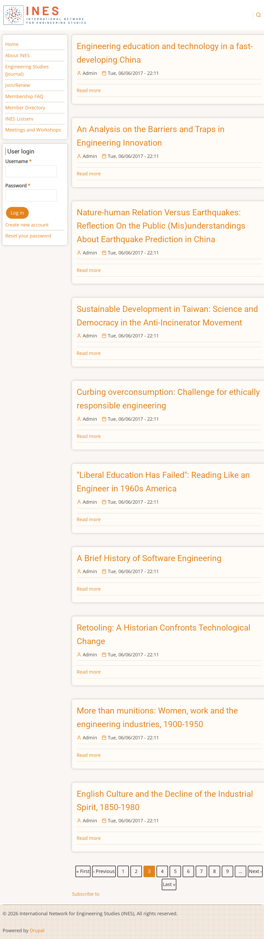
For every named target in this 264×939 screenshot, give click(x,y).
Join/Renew (17, 85)
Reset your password (28, 236)
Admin (90, 73)
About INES (17, 55)
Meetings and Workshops (33, 130)
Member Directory (25, 107)
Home (12, 44)
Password (16, 185)
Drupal (37, 930)
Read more (89, 90)
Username (16, 161)
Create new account (27, 225)
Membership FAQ (24, 96)
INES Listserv (19, 119)
